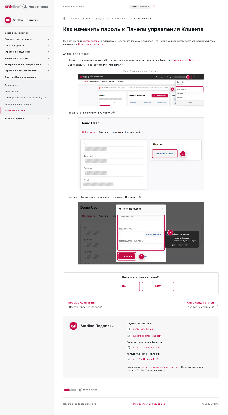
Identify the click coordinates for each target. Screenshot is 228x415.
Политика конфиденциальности (80, 404)
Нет (158, 286)
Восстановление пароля (92, 44)
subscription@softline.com (147, 336)
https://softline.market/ (145, 359)
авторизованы (91, 41)
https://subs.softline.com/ (185, 60)
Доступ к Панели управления (110, 19)
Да (124, 286)
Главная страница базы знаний (149, 404)
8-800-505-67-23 (143, 329)
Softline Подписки (80, 19)
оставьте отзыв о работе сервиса (161, 367)
